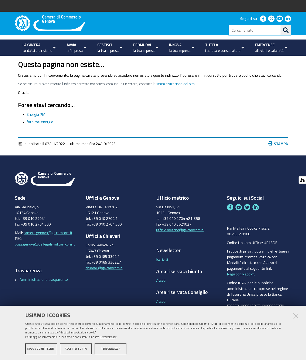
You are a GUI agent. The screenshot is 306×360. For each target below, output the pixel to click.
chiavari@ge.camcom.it (104, 280)
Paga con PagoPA (241, 286)
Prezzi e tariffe (55, 60)
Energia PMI (37, 126)
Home (17, 60)
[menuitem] (37, 48)
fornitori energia (40, 134)
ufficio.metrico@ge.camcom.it (180, 242)
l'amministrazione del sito (175, 95)
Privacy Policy (108, 337)
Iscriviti (162, 271)
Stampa (278, 155)
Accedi (161, 292)
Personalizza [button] (110, 348)
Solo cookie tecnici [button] (41, 348)
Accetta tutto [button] (76, 348)
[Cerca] (285, 30)
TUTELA (30, 60)
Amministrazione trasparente (44, 291)
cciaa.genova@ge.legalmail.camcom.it (45, 256)
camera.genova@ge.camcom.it (48, 244)
